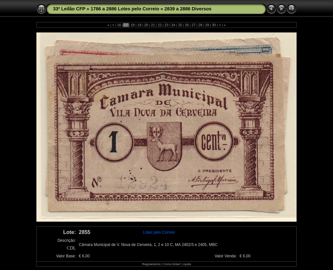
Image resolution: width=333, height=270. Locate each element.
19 (139, 25)
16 (119, 25)
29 (207, 25)
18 (133, 25)
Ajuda (187, 264)
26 (187, 25)
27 (193, 25)
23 (166, 25)
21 (153, 25)
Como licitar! (171, 264)
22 (160, 25)
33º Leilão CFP (69, 8)
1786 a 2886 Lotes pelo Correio (124, 8)
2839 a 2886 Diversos (188, 8)
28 (200, 25)
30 (214, 25)
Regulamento (151, 264)
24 (173, 25)
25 (180, 25)
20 (146, 25)
